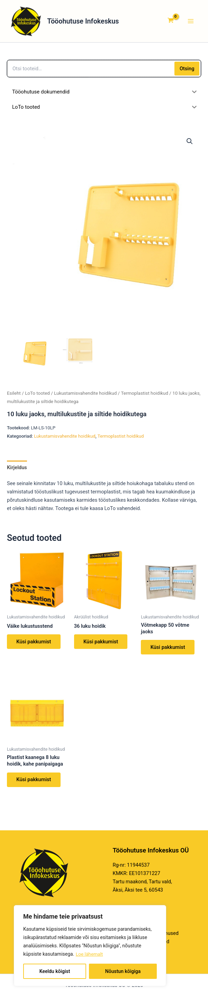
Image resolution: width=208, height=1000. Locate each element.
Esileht (14, 395)
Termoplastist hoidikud (144, 395)
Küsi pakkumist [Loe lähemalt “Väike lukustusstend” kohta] (34, 644)
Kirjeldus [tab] (17, 469)
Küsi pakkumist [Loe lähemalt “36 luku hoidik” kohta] (101, 644)
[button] (189, 143)
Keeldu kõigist (54, 971)
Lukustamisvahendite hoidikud (85, 395)
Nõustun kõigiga (123, 971)
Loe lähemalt (89, 954)
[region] (90, 945)
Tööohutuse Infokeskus (93, 22)
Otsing (187, 71)
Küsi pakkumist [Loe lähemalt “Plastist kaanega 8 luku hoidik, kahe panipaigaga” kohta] (34, 782)
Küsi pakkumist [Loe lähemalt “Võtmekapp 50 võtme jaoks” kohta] (168, 649)
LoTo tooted (37, 395)
